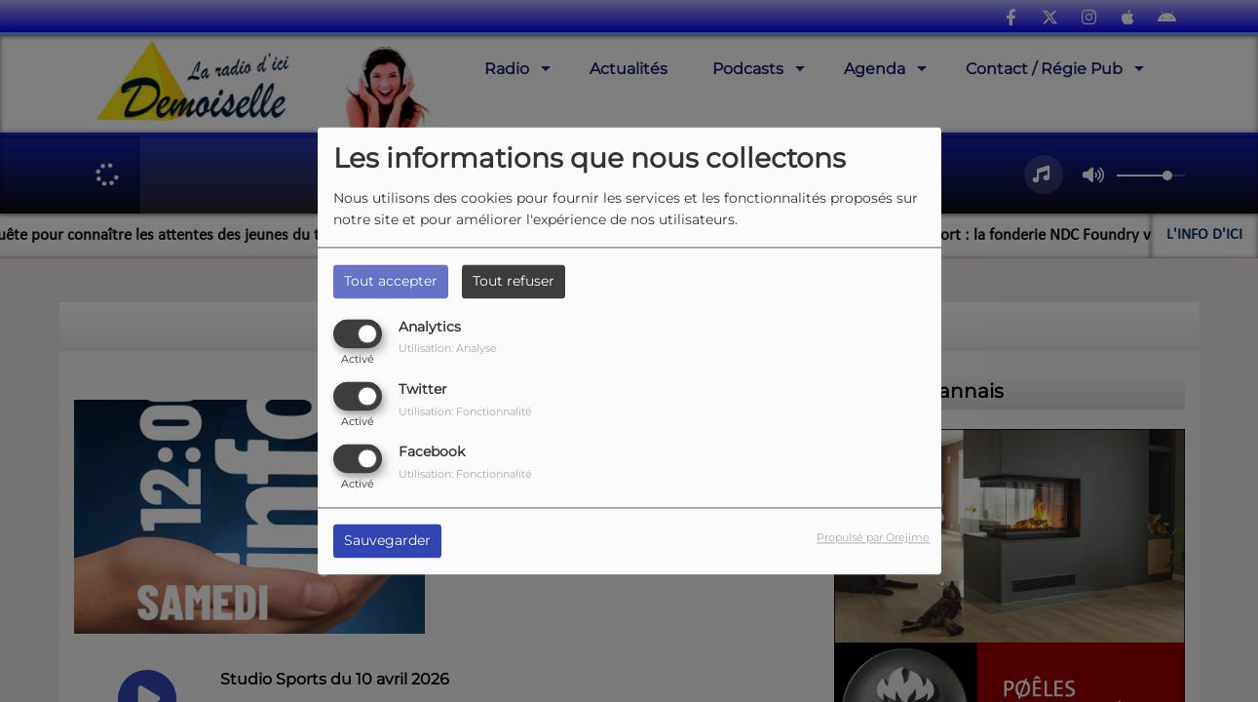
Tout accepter (391, 281)
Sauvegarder (387, 541)
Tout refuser (513, 281)
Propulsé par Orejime (873, 538)
